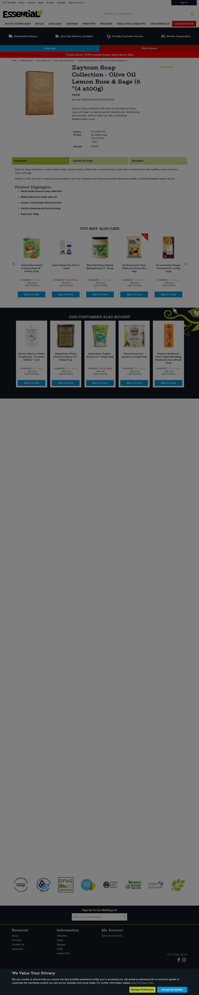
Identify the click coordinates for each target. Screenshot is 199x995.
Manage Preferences (142, 989)
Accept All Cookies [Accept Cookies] (172, 989)
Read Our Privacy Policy (142, 983)
